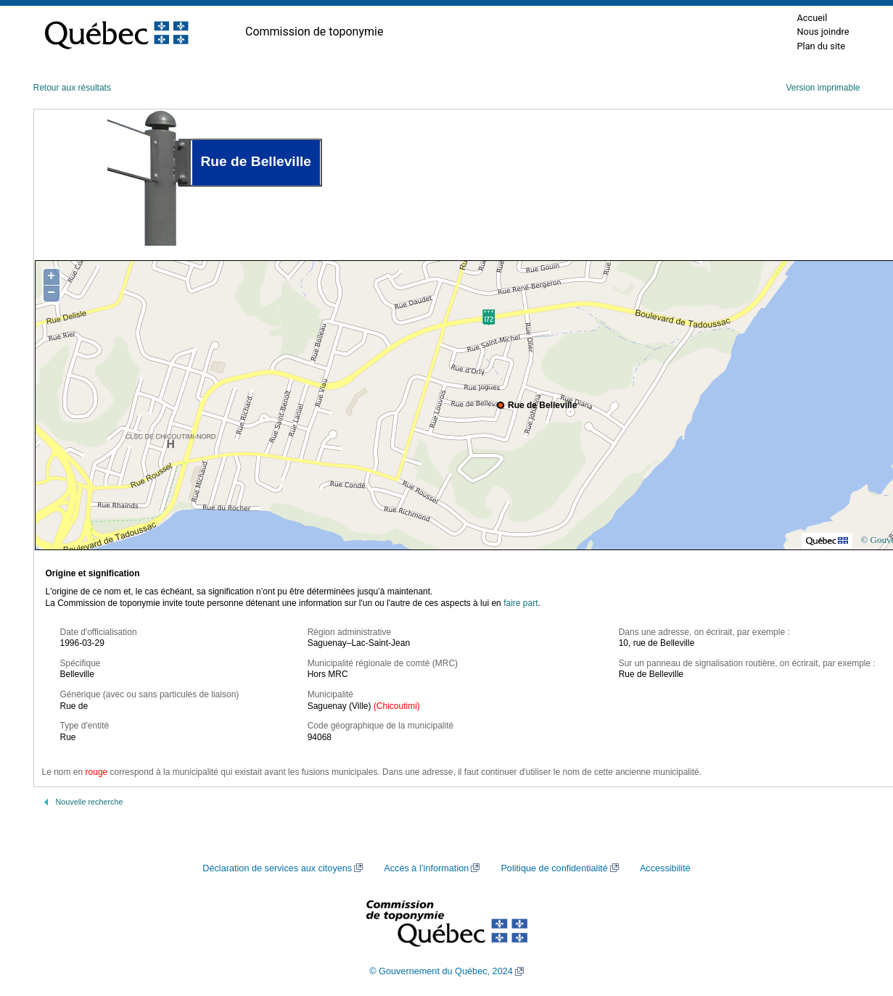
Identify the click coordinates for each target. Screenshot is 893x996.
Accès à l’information (426, 868)
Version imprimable (823, 88)
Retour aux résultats (72, 88)
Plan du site (821, 46)
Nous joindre (823, 31)
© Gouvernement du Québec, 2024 (441, 971)
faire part (520, 603)
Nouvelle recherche (89, 801)
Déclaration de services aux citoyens (277, 868)
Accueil (812, 17)
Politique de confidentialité (554, 868)
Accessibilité (665, 868)
